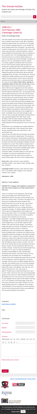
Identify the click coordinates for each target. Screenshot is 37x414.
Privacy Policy (31, 379)
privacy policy (15, 411)
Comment (4, 336)
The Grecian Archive (12, 6)
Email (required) (6, 332)
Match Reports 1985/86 (9, 304)
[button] (3, 342)
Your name (5, 323)
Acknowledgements (20, 379)
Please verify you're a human (10, 360)
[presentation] (3, 342)
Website (4, 327)
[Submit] (34, 16)
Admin (12, 379)
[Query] (18, 16)
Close (23, 411)
